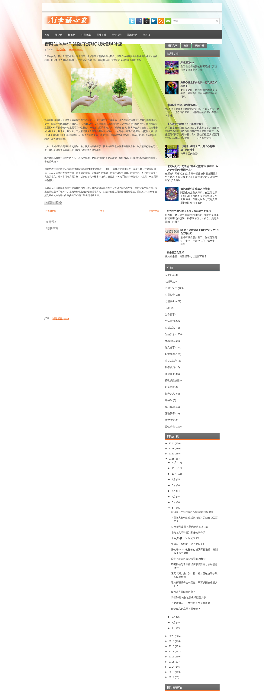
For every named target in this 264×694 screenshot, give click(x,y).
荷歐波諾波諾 (172, 380)
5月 (174, 502)
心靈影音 (170, 294)
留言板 (146, 34)
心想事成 (170, 281)
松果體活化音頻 (175, 252)
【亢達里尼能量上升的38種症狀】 (185, 124)
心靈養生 (170, 301)
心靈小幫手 (171, 288)
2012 (172, 677)
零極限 (168, 400)
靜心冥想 (170, 406)
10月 (175, 473)
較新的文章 (51, 211)
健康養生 (170, 373)
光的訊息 (170, 334)
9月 (174, 479)
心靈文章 (86, 34)
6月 (174, 496)
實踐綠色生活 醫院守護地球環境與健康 (83, 43)
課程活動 (132, 34)
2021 (172, 458)
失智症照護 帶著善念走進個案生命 (189, 526)
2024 (172, 443)
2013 (172, 672)
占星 (167, 307)
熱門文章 (172, 45)
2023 (172, 448)
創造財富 (170, 387)
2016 (172, 656)
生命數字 (170, 314)
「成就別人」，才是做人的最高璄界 (190, 603)
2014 (172, 666)
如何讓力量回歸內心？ (183, 591)
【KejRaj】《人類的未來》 (185, 538)
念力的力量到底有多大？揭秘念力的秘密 (189, 211)
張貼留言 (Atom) (61, 318)
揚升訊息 (170, 393)
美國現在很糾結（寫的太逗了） (188, 543)
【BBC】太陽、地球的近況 (182, 104)
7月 (174, 490)
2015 (172, 661)
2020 (172, 636)
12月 (175, 462)
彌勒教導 (170, 413)
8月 (174, 485)
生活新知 (170, 321)
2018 (172, 646)
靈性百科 (101, 34)
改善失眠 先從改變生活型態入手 (188, 597)
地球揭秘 (170, 340)
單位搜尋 (117, 34)
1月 (174, 628)
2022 (172, 453)
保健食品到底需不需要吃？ (185, 608)
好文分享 (170, 347)
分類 (186, 45)
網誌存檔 (199, 45)
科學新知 (170, 367)
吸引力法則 (171, 360)
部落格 (71, 34)
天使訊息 (170, 274)
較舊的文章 (154, 211)
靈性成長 (170, 426)
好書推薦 (170, 354)
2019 (172, 641)
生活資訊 (61, 49)
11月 (175, 468)
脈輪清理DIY (187, 62)
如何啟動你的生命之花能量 (195, 188)
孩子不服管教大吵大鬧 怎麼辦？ (188, 558)
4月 (174, 508)
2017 (172, 651)
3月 (174, 616)
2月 (174, 622)
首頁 (46, 34)
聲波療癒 (170, 420)
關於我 (58, 34)
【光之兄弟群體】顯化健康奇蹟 (188, 532)
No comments (76, 49)
